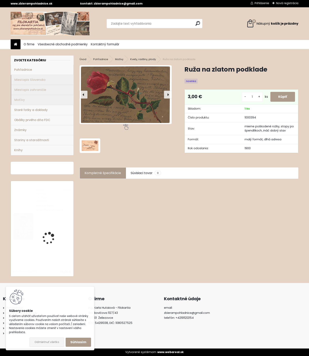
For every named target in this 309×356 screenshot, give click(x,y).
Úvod (83, 59)
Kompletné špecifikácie (103, 173)
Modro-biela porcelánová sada (49, 208)
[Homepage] (15, 44)
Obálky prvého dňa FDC (32, 120)
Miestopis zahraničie (30, 90)
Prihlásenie (262, 3)
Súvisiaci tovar (146, 173)
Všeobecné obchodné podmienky (63, 44)
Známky (20, 130)
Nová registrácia (287, 3)
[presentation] (83, 95)
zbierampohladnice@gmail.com (187, 313)
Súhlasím (78, 342)
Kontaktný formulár (105, 44)
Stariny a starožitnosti (31, 140)
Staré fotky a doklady (31, 110)
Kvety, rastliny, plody (143, 59)
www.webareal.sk (170, 352)
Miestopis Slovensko (30, 80)
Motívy (19, 100)
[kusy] (252, 96)
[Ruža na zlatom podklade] (126, 94)
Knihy (18, 150)
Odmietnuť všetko (46, 342)
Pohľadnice (23, 70)
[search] (197, 23)
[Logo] (50, 23)
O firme (29, 44)
